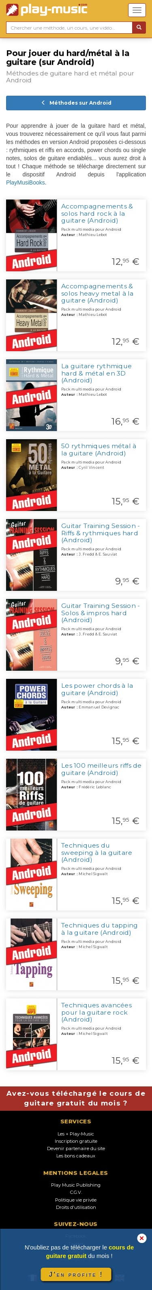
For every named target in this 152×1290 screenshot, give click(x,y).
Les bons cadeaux (75, 1156)
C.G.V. (76, 1192)
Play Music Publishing (76, 1185)
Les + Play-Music (76, 1134)
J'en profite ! (76, 1274)
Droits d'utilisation (76, 1207)
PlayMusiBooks (25, 182)
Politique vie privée (75, 1200)
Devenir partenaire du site (76, 1148)
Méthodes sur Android (76, 103)
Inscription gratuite (76, 1141)
